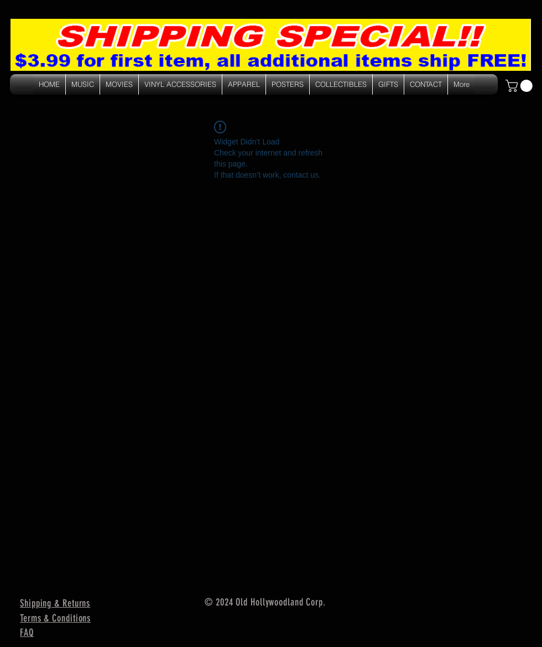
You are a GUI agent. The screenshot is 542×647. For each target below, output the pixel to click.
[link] (520, 86)
